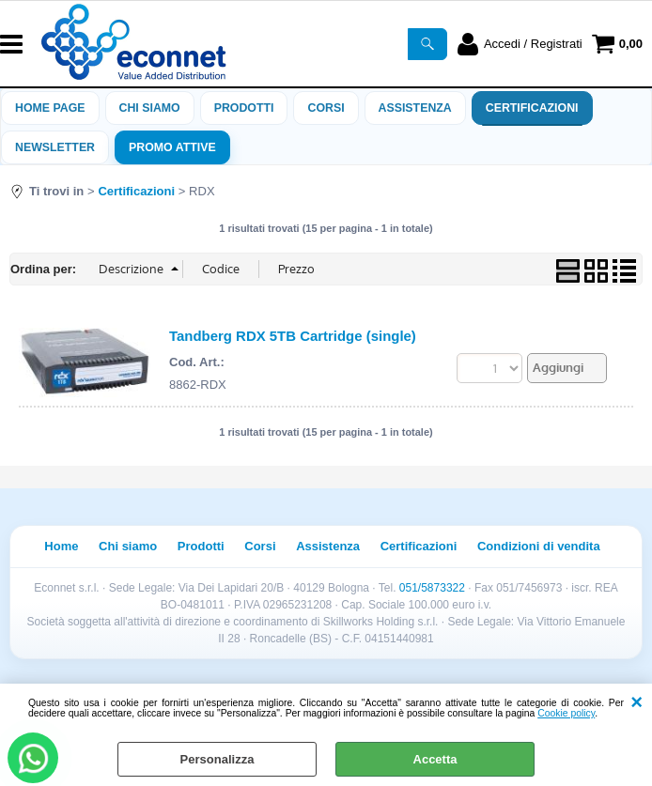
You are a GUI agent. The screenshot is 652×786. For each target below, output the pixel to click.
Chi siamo (149, 108)
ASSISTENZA (415, 108)
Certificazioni (532, 108)
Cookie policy (566, 713)
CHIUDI (636, 702)
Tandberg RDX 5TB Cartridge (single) (292, 336)
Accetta (435, 759)
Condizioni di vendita (538, 546)
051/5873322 (432, 587)
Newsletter (55, 147)
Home (61, 546)
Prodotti (244, 108)
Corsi (325, 108)
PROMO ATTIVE (172, 147)
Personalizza (217, 759)
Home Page (50, 108)
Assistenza (328, 546)
